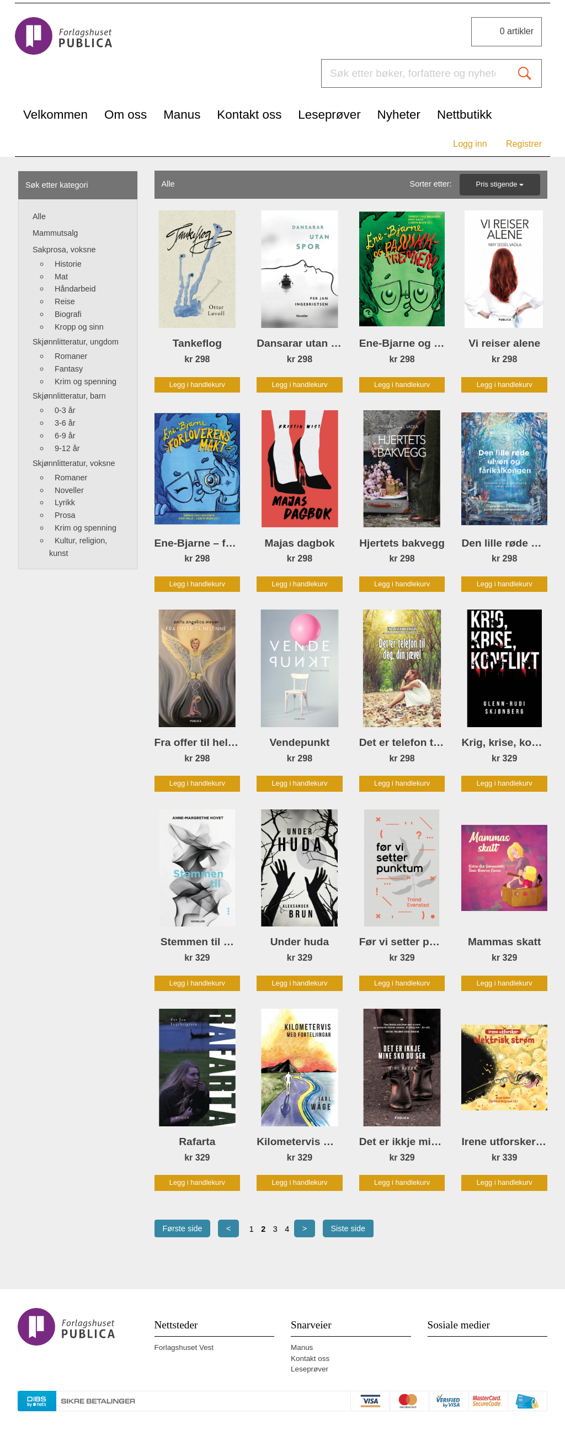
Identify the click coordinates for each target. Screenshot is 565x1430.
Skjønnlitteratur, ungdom (76, 341)
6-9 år (65, 435)
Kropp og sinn (79, 326)
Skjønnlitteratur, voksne (74, 463)
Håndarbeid (75, 288)
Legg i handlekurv (197, 384)
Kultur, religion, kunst (78, 547)
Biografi (68, 314)
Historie (68, 263)
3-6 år (65, 423)
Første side (182, 1228)
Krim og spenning (85, 381)
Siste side (348, 1228)
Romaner (71, 356)
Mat (61, 276)
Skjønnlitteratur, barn (69, 395)
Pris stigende (500, 184)
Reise (65, 301)
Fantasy (69, 368)
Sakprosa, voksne (64, 249)
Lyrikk (65, 502)
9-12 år (67, 448)
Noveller (69, 490)
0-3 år (65, 410)
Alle (39, 216)
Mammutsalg (55, 233)
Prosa (65, 515)
